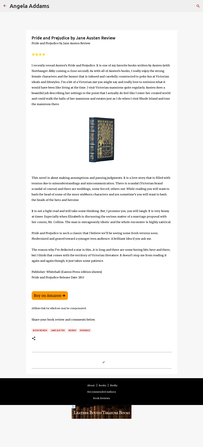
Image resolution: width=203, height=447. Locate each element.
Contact (98, 436)
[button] (34, 338)
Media (113, 385)
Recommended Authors (101, 391)
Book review (40, 330)
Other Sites (127, 436)
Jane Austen (58, 330)
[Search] (54, 6)
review (72, 330)
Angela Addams (29, 6)
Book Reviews (101, 398)
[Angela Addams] (5, 6)
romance (85, 330)
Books (102, 385)
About (91, 385)
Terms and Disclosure (81, 436)
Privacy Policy (112, 436)
